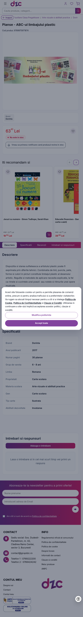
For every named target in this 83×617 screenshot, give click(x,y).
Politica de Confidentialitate (27, 303)
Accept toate (41, 323)
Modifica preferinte (41, 315)
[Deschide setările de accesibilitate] (78, 599)
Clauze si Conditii (53, 303)
